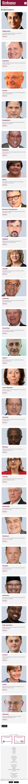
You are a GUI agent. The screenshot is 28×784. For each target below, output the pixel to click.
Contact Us (14, 770)
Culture (14, 753)
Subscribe (14, 767)
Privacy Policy (14, 777)
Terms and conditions (14, 775)
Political (14, 749)
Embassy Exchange (14, 773)
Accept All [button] (16, 782)
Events (14, 760)
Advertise (14, 768)
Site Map (14, 774)
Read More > (4, 36)
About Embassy (14, 764)
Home (2, 7)
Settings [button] (11, 782)
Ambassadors (14, 748)
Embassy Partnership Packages (14, 769)
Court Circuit (14, 758)
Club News (14, 759)
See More (4, 726)
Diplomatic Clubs (14, 757)
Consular (14, 750)
